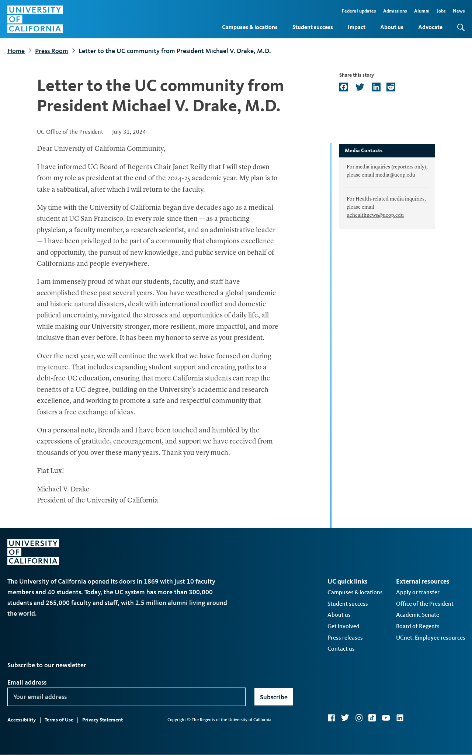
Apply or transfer (418, 592)
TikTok (372, 717)
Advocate (430, 27)
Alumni (422, 11)
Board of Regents (418, 626)
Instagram (358, 717)
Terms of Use (59, 720)
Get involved (343, 626)
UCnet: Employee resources (430, 637)
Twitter (345, 717)
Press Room (51, 51)
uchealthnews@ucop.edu (375, 215)
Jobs (441, 11)
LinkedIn (399, 717)
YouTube (386, 717)
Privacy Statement (102, 720)
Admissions (395, 11)
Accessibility (21, 720)
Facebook (331, 717)
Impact (356, 27)
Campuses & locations (250, 27)
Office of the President (425, 603)
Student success (312, 27)
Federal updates (359, 11)
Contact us (341, 648)
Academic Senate (417, 614)
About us (391, 27)
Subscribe (274, 697)
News (459, 11)
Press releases (345, 637)
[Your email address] (126, 697)
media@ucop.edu (395, 175)
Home (16, 51)
